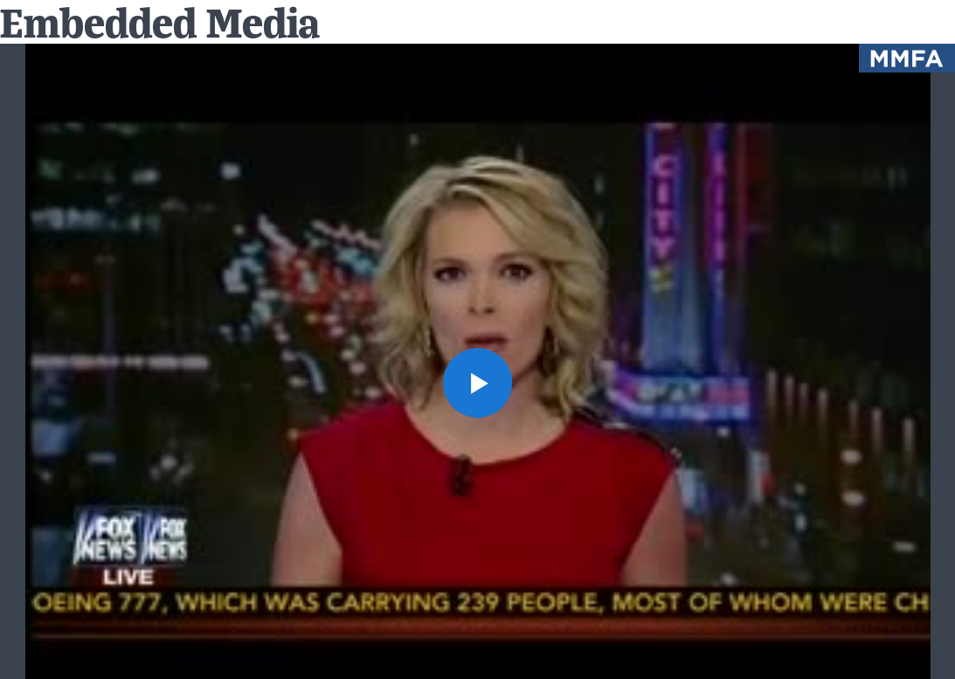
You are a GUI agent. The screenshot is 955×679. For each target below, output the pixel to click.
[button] (478, 383)
